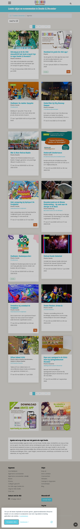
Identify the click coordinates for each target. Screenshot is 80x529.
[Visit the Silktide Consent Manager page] (51, 522)
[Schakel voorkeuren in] (24, 522)
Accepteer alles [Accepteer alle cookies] (11, 522)
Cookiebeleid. (23, 516)
